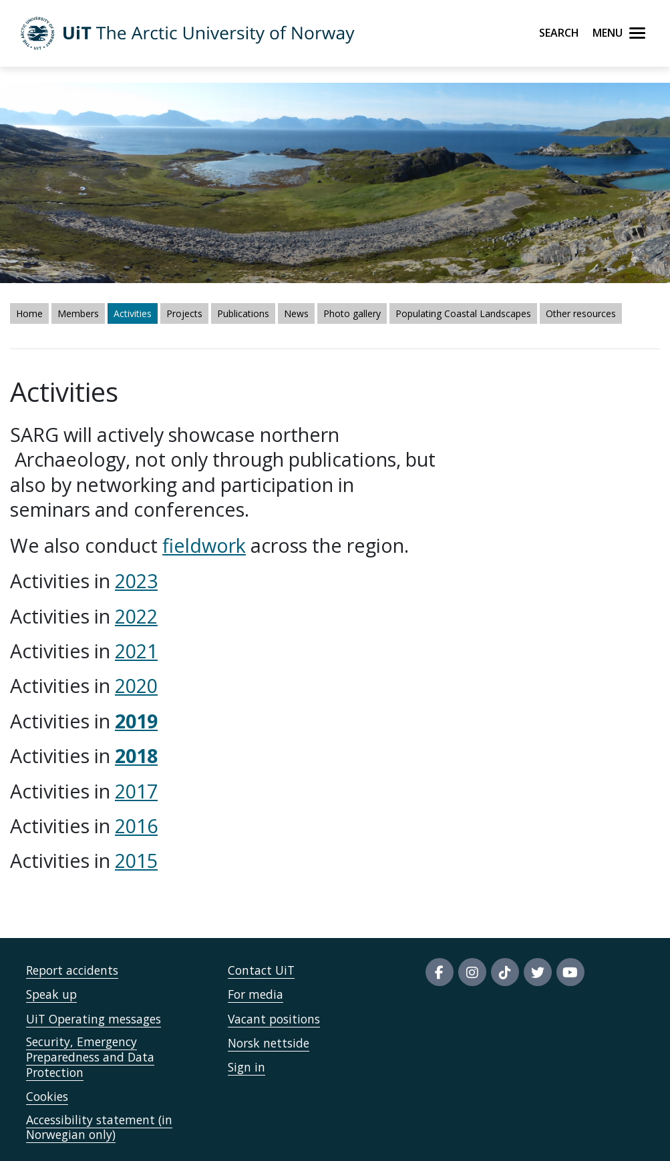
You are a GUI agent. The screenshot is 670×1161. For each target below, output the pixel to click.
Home (29, 313)
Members (78, 313)
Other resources (581, 313)
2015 (136, 860)
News (296, 313)
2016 (136, 825)
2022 (136, 616)
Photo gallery (352, 313)
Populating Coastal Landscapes (463, 313)
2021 (136, 651)
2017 (136, 791)
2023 (136, 580)
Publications (243, 313)
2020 (136, 685)
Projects (184, 313)
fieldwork (204, 545)
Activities (133, 313)
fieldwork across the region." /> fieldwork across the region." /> (335, 580)
